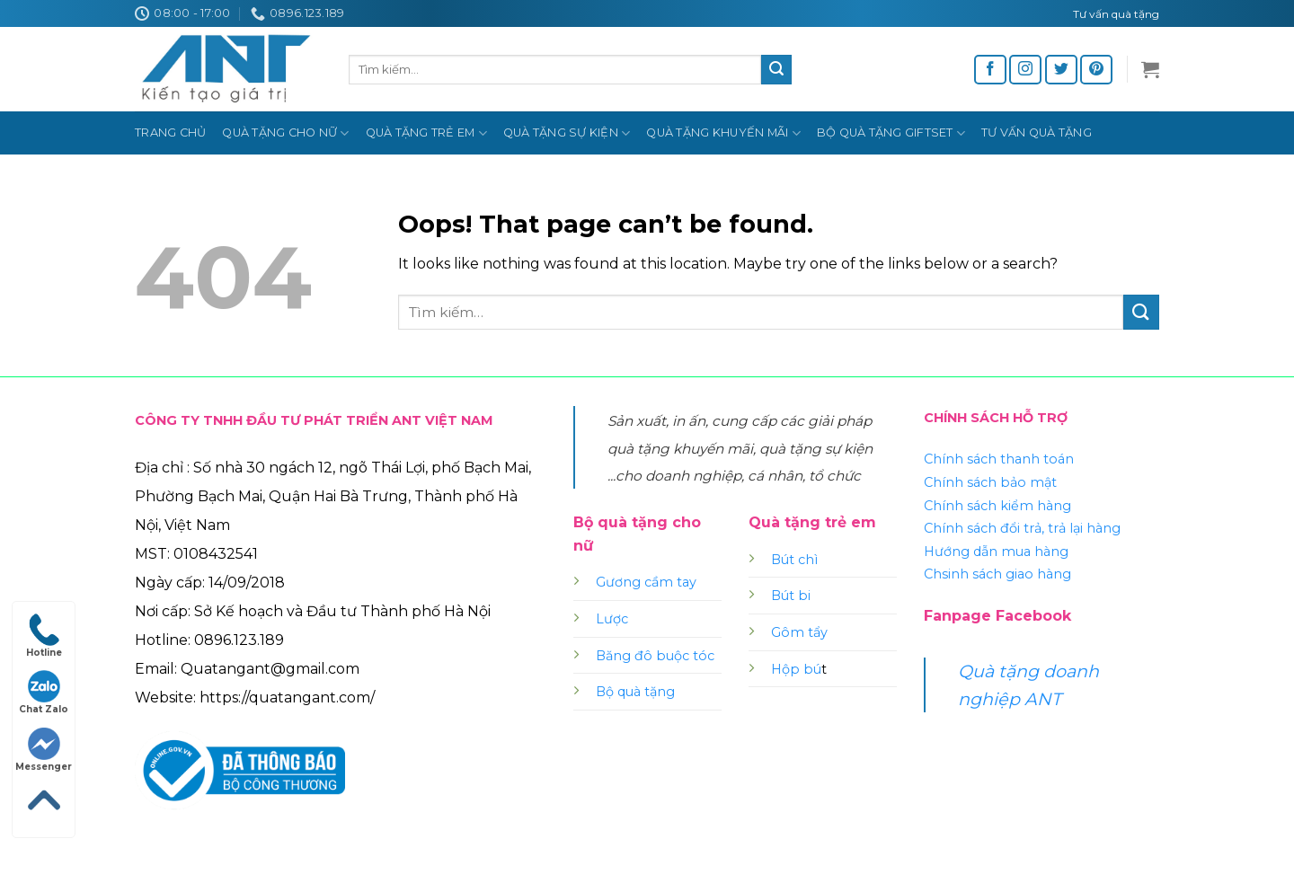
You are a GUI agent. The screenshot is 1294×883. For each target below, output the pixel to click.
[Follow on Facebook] (990, 69)
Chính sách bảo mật (990, 482)
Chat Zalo (43, 692)
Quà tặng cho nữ (285, 133)
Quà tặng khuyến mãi (723, 133)
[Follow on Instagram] (1025, 69)
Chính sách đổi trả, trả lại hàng (1022, 528)
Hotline (44, 636)
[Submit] (776, 70)
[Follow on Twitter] (1061, 69)
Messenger (43, 750)
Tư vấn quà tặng (1036, 132)
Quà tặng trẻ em (426, 133)
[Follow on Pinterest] (1096, 69)
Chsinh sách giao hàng (997, 574)
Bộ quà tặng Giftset (891, 133)
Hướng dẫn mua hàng (996, 551)
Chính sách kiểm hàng (997, 506)
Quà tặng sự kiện (567, 133)
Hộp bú (796, 669)
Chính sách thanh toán (999, 459)
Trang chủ (170, 132)
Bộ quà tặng (635, 692)
